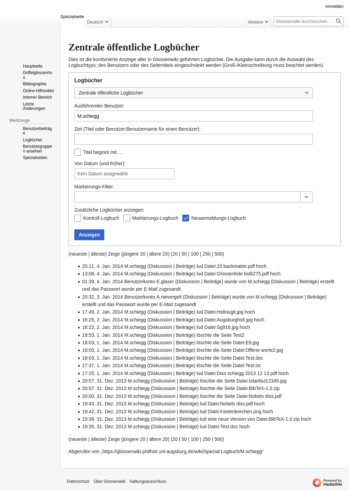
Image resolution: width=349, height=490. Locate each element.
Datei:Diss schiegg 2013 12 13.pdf (240, 373)
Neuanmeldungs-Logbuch (218, 218)
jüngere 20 (134, 254)
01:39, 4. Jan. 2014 (102, 281)
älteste (98, 254)
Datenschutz (78, 481)
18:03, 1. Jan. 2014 (102, 342)
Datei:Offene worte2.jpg (258, 350)
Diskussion (160, 266)
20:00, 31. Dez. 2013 (104, 396)
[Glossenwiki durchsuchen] (309, 21)
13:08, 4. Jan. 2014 (102, 273)
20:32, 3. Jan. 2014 (102, 297)
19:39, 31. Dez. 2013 (104, 419)
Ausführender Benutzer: (99, 106)
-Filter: (94, 186)
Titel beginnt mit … (103, 152)
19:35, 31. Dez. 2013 (104, 426)
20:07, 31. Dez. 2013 (104, 381)
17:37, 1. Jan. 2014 (102, 365)
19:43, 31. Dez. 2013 (104, 403)
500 (218, 254)
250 (206, 254)
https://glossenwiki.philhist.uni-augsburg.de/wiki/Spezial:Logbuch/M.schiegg (182, 451)
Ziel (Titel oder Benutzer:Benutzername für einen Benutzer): (137, 129)
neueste (78, 254)
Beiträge (185, 266)
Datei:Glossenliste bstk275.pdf (236, 273)
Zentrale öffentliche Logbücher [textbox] (111, 93)
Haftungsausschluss (148, 481)
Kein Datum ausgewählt (102, 173)
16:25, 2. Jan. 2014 (102, 319)
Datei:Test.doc (248, 358)
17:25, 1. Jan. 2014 (102, 373)
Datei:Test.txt (247, 365)
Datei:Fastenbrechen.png (234, 411)
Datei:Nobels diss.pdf (259, 396)
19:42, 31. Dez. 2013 (104, 411)
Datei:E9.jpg (246, 342)
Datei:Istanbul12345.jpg (262, 381)
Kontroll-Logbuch (101, 218)
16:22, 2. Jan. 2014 (102, 327)
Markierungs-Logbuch (155, 218)
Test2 (238, 335)
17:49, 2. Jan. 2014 (102, 312)
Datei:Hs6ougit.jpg (223, 312)
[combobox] (193, 92)
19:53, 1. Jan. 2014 (102, 335)
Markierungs (87, 186)
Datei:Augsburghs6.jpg (228, 319)
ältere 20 (158, 254)
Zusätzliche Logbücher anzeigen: (109, 210)
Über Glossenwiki (109, 481)
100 (195, 254)
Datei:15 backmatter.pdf (229, 266)
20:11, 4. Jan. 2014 (102, 266)
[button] (306, 196)
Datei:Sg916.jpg (221, 327)
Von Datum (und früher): (99, 163)
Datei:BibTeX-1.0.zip (258, 388)
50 (184, 254)
